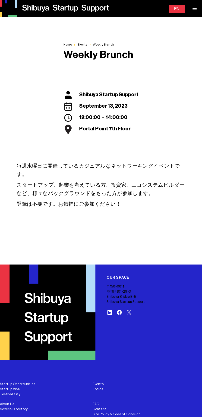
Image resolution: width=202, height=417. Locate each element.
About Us (7, 404)
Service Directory (14, 409)
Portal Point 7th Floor (105, 128)
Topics (98, 389)
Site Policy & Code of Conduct (116, 414)
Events (98, 384)
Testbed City (10, 394)
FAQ (96, 404)
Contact (99, 409)
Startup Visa (10, 389)
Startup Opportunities (17, 384)
